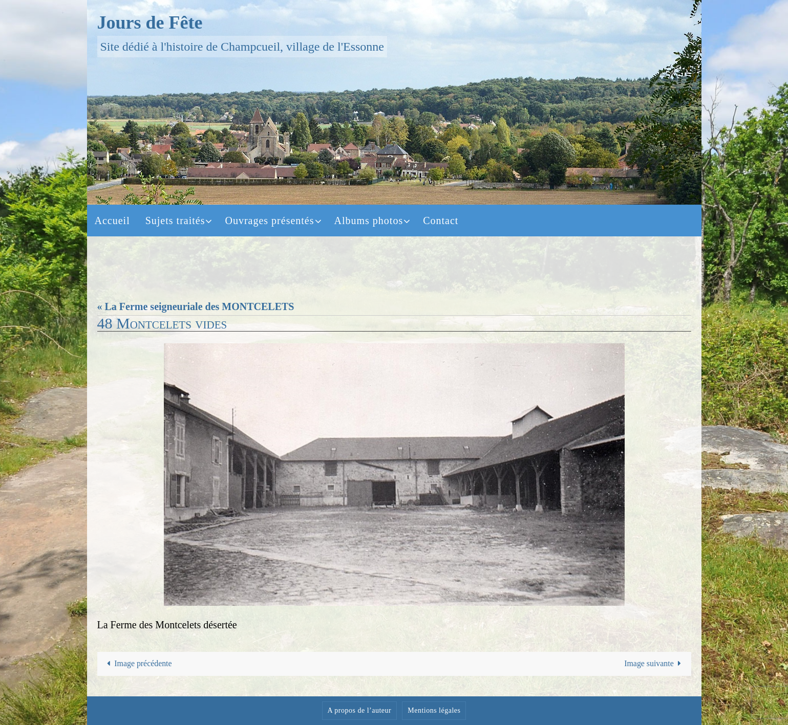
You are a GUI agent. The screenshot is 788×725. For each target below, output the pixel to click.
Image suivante (654, 664)
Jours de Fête (150, 22)
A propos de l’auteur (360, 711)
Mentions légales (434, 711)
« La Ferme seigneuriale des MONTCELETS (195, 306)
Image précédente (138, 664)
